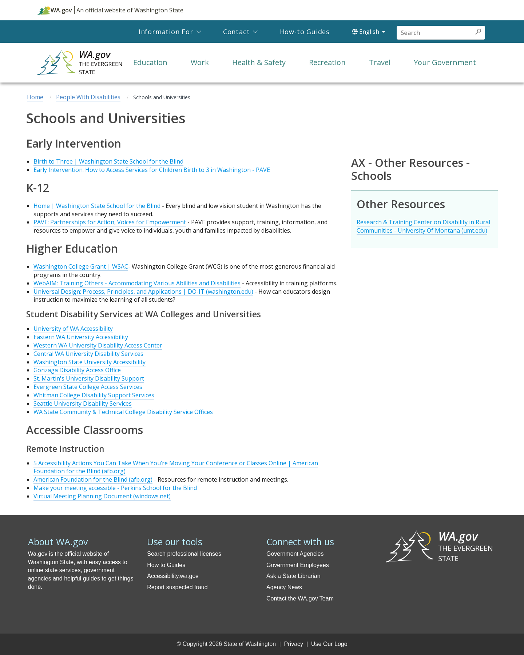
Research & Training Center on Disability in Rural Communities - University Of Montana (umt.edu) (423, 226)
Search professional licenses (184, 554)
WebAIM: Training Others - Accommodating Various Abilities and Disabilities (137, 283)
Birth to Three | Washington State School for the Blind (108, 161)
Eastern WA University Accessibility (80, 337)
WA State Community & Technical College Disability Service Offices (123, 412)
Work (200, 62)
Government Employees (297, 565)
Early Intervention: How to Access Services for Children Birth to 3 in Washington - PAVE (151, 170)
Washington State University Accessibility (89, 362)
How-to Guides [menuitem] (305, 31)
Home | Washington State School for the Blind (96, 206)
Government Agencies (294, 554)
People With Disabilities (88, 97)
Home (35, 97)
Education (150, 62)
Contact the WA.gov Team (300, 598)
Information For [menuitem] (166, 31)
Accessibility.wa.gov (172, 576)
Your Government (445, 62)
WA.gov (54, 10)
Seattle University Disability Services (82, 403)
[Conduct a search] (434, 32)
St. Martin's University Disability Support (88, 378)
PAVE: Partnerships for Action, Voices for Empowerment (109, 222)
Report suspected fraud (177, 587)
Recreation (327, 62)
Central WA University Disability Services (88, 354)
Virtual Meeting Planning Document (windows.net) (102, 496)
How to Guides (166, 565)
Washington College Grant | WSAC (80, 266)
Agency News (284, 587)
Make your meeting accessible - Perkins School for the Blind (115, 488)
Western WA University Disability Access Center (97, 345)
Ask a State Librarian (293, 576)
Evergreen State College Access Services (87, 387)
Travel (379, 62)
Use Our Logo (329, 644)
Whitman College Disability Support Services (93, 395)
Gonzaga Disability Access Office (77, 370)
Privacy (293, 644)
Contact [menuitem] (236, 31)
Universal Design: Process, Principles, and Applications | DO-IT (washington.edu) (143, 292)
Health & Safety (259, 62)
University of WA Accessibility (73, 329)
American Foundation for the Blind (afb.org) (92, 479)
